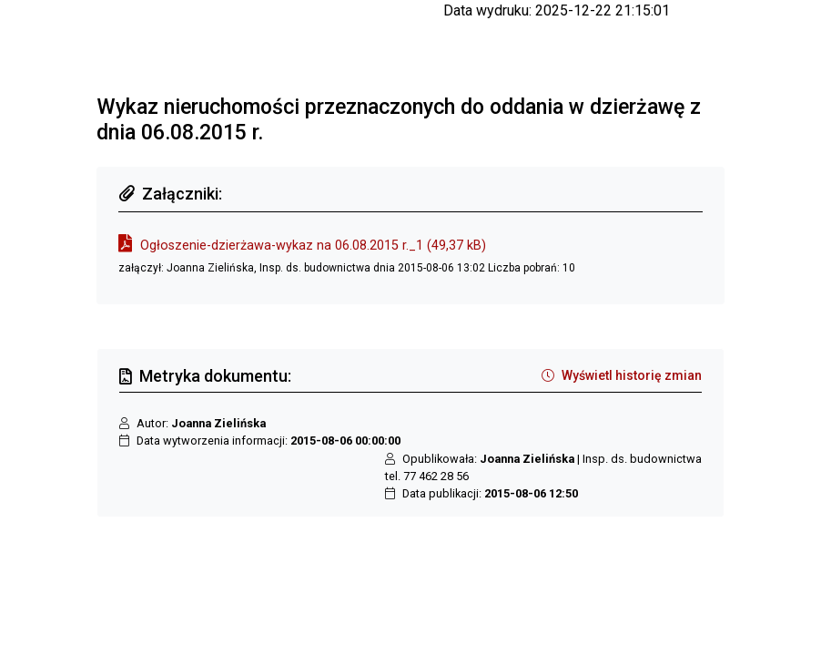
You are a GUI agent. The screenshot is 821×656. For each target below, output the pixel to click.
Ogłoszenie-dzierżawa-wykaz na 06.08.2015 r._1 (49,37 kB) (313, 245)
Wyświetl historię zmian (622, 375)
